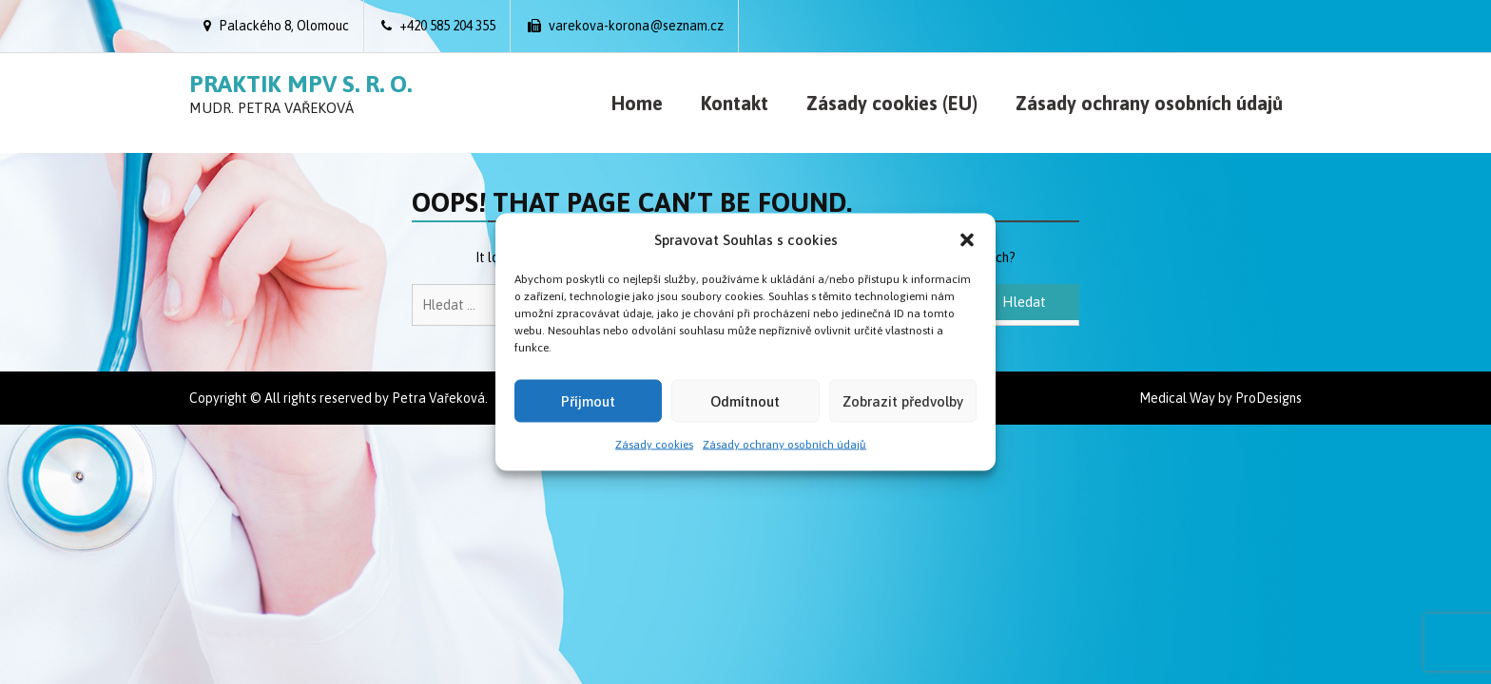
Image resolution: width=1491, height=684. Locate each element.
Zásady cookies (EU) (892, 103)
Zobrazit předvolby (902, 400)
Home (637, 103)
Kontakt (734, 103)
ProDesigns (1268, 398)
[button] (967, 239)
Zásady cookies (654, 444)
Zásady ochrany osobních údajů (784, 444)
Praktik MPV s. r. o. (300, 83)
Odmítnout (745, 400)
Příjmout (588, 400)
